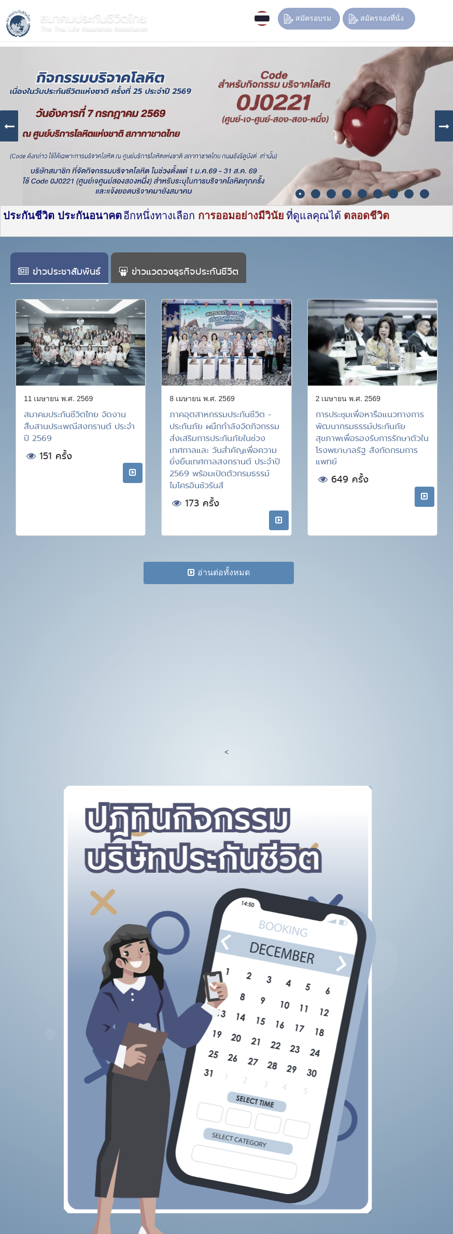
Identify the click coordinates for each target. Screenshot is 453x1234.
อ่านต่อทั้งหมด (218, 572)
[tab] (59, 268)
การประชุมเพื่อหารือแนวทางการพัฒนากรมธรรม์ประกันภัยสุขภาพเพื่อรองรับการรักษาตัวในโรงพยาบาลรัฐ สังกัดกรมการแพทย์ (372, 437)
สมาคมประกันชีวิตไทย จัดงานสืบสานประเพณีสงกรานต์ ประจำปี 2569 (79, 426)
